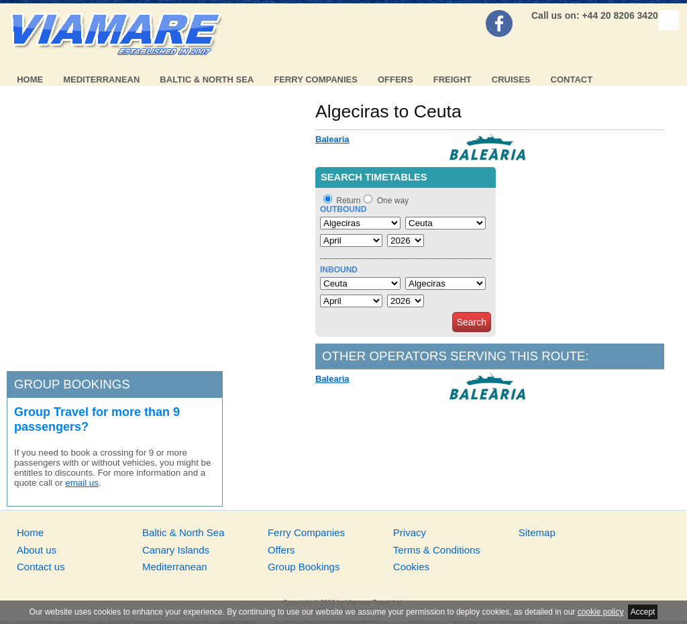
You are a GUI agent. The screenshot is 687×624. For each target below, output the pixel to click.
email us (82, 483)
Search (471, 322)
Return (348, 200)
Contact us (41, 566)
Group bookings (72, 384)
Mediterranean (101, 79)
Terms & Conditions (436, 550)
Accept (643, 612)
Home (30, 79)
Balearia (332, 139)
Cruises (511, 79)
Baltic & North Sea (207, 79)
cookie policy (601, 612)
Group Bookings (304, 566)
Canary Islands (175, 550)
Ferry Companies (316, 79)
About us (36, 550)
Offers (395, 79)
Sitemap (537, 532)
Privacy (409, 532)
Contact (572, 79)
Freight (452, 79)
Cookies (411, 566)
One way (393, 200)
